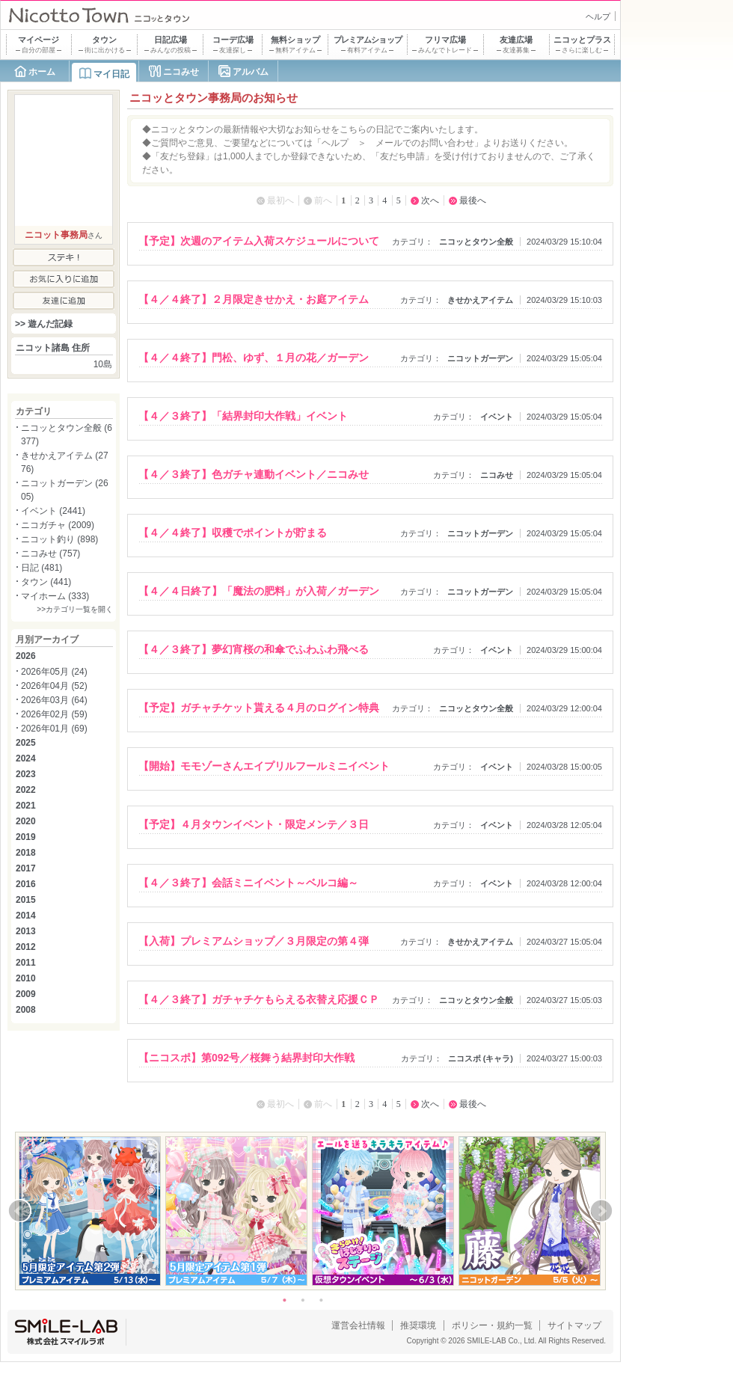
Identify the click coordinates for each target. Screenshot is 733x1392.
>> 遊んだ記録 (44, 324)
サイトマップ (574, 1325)
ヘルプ (598, 16)
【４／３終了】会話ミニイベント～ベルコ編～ (248, 883)
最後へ (472, 200)
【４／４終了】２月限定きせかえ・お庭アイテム (253, 299)
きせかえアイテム (480, 299)
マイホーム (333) (55, 596)
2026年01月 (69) (54, 728)
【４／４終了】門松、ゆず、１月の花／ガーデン (253, 358)
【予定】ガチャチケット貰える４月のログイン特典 (258, 708)
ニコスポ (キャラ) (481, 1058)
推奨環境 (418, 1325)
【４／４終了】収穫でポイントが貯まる (232, 533)
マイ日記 (111, 74)
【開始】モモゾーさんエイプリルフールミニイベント (264, 766)
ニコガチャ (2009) (57, 525)
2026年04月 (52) (54, 686)
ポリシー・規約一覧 (492, 1325)
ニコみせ (181, 72)
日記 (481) (41, 567)
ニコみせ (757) (50, 553)
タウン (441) (46, 582)
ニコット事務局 (56, 235)
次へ (430, 200)
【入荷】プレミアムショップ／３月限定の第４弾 (253, 941)
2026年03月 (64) (54, 700)
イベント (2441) (53, 511)
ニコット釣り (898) (59, 539)
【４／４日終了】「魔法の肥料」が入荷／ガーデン (258, 591)
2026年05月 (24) (54, 671)
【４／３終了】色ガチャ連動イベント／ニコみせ (253, 474)
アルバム (251, 72)
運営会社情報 (358, 1325)
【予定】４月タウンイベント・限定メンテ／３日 (253, 824)
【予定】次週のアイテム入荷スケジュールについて (258, 241)
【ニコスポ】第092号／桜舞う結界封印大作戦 (246, 1058)
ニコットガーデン (480, 358)
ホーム (41, 72)
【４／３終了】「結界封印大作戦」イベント (243, 416)
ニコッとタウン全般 (476, 241)
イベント (496, 416)
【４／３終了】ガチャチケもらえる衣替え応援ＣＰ (258, 999)
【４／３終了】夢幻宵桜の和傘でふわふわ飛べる (253, 649)
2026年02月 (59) (54, 714)
